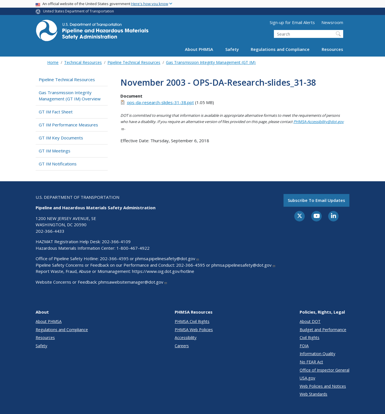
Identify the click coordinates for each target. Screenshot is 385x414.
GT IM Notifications (58, 164)
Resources (332, 49)
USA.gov (307, 378)
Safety (232, 49)
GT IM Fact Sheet (56, 112)
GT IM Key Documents (61, 138)
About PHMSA (199, 49)
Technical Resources (83, 62)
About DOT (310, 321)
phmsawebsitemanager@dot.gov (132, 282)
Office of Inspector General (324, 370)
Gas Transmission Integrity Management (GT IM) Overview (70, 96)
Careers (182, 345)
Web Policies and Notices (323, 386)
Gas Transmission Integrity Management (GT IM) (211, 62)
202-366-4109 (116, 241)
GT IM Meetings (54, 151)
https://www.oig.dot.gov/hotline (163, 271)
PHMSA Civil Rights (192, 321)
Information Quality (317, 353)
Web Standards (313, 394)
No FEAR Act (311, 362)
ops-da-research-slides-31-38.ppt (160, 102)
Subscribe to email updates (316, 200)
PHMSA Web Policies (194, 329)
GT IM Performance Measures (68, 125)
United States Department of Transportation (78, 11)
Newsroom (332, 22)
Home (53, 62)
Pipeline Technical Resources (133, 62)
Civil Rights (309, 337)
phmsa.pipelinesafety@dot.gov (167, 258)
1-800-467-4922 (133, 248)
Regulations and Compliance (280, 49)
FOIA (304, 345)
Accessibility (185, 337)
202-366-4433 (50, 231)
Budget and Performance (323, 329)
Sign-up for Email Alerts (292, 22)
